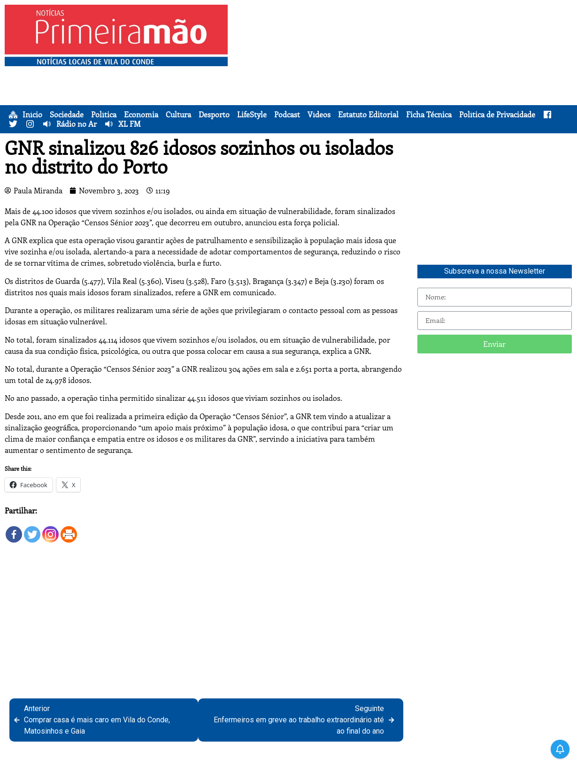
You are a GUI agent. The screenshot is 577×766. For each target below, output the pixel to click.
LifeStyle (252, 114)
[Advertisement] (404, 70)
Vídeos (319, 114)
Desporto (214, 114)
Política (103, 114)
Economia (141, 114)
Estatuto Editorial (368, 114)
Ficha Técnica (429, 114)
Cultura (178, 114)
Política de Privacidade (497, 114)
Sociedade (67, 114)
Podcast (287, 114)
